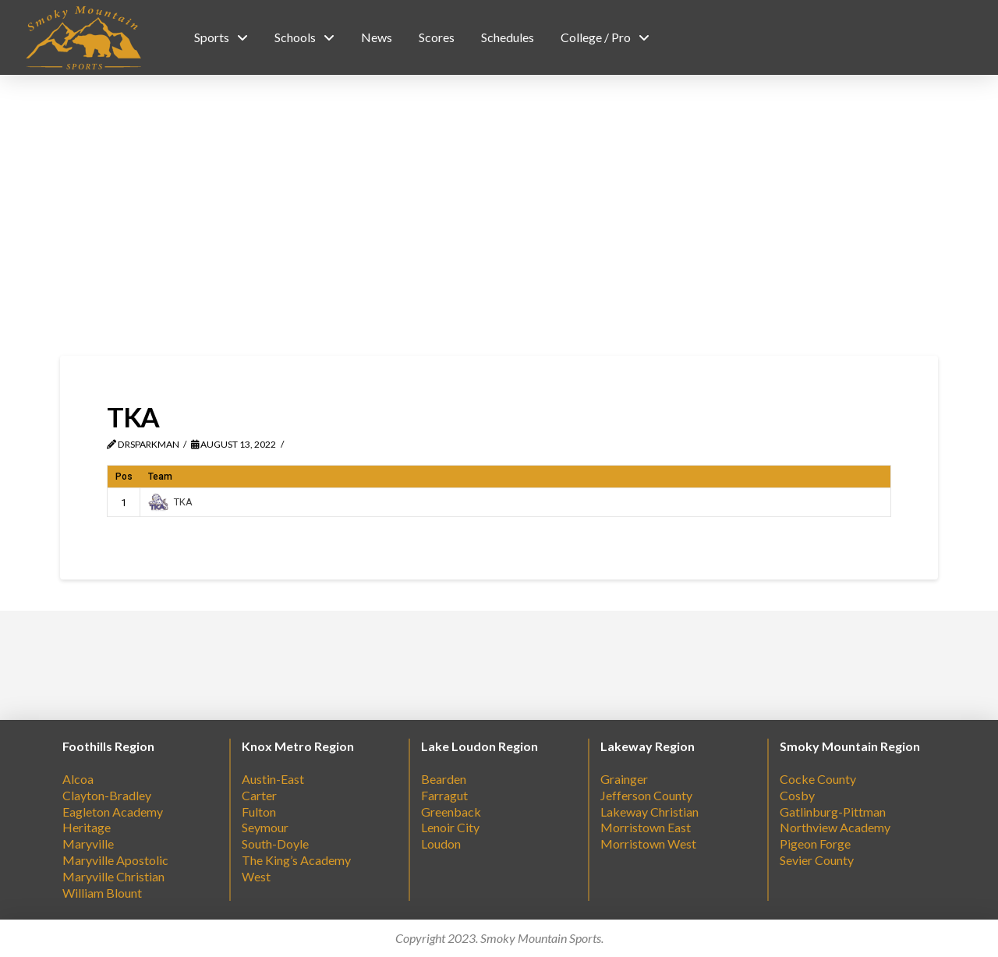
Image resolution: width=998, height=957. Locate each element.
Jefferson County (646, 795)
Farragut (444, 795)
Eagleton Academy (112, 811)
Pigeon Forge (815, 843)
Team (160, 476)
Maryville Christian (113, 876)
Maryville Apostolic (115, 859)
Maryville (88, 843)
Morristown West (648, 843)
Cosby (797, 795)
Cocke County (818, 778)
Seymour (265, 827)
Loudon (441, 843)
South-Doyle (275, 843)
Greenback (451, 811)
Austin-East (273, 778)
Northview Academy (835, 827)
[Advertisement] (499, 215)
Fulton (259, 811)
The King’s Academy (296, 859)
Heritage (86, 827)
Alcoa (78, 778)
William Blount (102, 892)
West (256, 876)
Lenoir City (450, 827)
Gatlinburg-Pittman (833, 811)
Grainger (624, 778)
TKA (170, 502)
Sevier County (817, 859)
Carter (259, 795)
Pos (124, 476)
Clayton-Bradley (106, 795)
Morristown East (645, 827)
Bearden (443, 778)
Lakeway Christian (649, 811)
